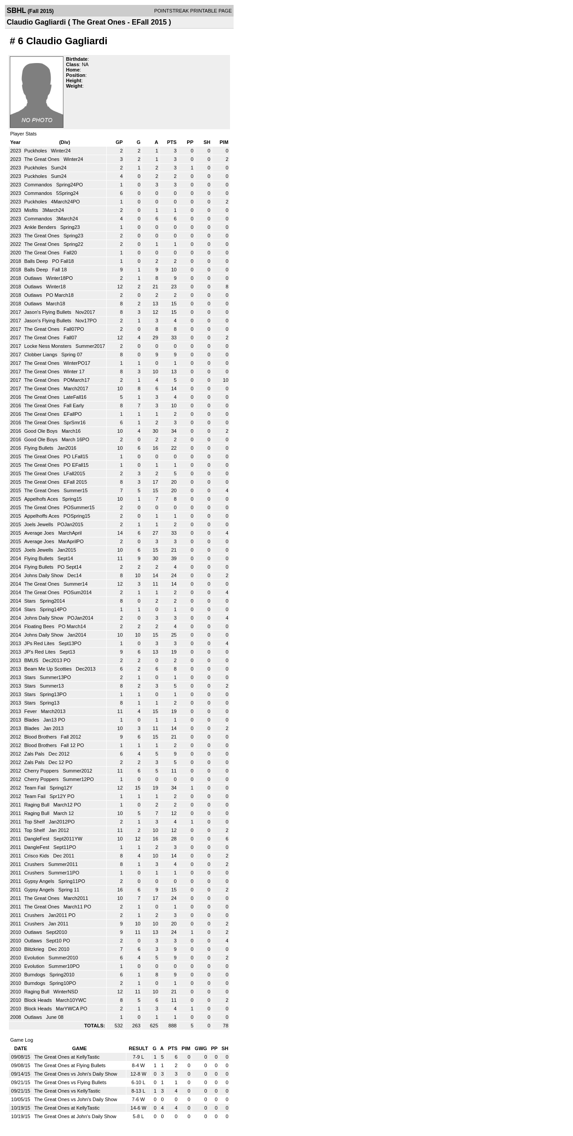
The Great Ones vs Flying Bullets (70, 1082)
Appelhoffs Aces (42, 516)
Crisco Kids (37, 855)
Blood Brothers (41, 736)
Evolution (35, 957)
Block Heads (38, 1000)
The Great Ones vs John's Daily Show (75, 1074)
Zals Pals (35, 753)
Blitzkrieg (35, 949)
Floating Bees (39, 626)
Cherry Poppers (42, 770)
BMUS (32, 660)
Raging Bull (37, 804)
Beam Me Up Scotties (48, 668)
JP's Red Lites (40, 652)
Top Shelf (35, 821)
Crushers (35, 864)
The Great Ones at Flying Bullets (70, 1065)
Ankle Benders (41, 227)
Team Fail (35, 787)
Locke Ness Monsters (48, 346)
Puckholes (36, 150)
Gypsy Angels (39, 881)
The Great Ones (42, 159)
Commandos (38, 184)
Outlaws (33, 278)
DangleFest (37, 838)
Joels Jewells (39, 524)
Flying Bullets (39, 448)
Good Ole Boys (41, 431)
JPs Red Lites (40, 643)
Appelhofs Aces (41, 499)
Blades (32, 719)
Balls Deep (36, 261)
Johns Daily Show (44, 575)
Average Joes (39, 533)
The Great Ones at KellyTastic (67, 1057)
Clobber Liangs (41, 354)
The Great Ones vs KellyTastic (67, 1091)
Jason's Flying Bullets (48, 312)
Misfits (31, 210)
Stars (30, 601)
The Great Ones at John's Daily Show (75, 1116)
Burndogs (35, 974)
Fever (31, 711)
